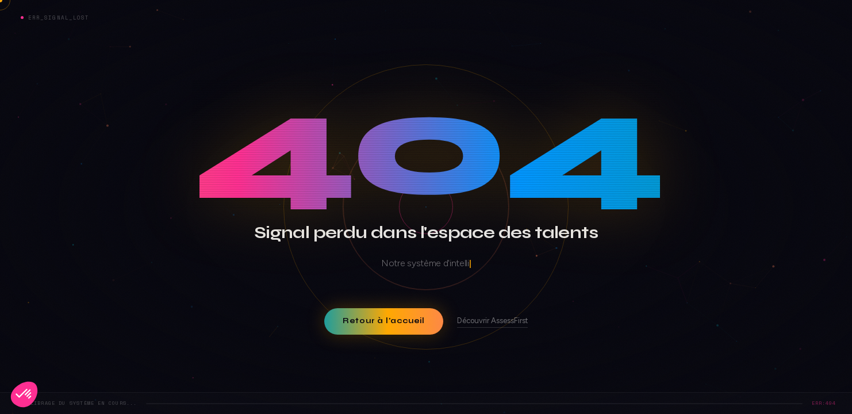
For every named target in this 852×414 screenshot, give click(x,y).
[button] (24, 394)
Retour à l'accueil (384, 320)
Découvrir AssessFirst (492, 320)
